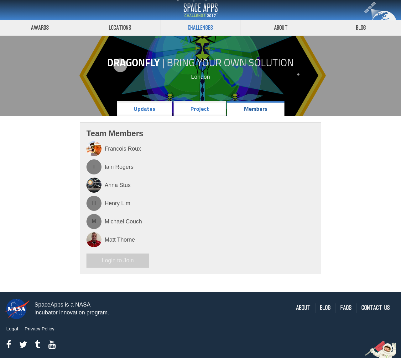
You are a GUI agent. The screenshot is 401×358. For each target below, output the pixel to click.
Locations (120, 27)
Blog (325, 308)
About (281, 27)
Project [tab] (199, 108)
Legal (12, 328)
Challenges (200, 27)
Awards (40, 27)
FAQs (346, 308)
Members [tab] (256, 108)
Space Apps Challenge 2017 (200, 10)
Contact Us (376, 308)
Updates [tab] (144, 108)
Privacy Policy (39, 328)
